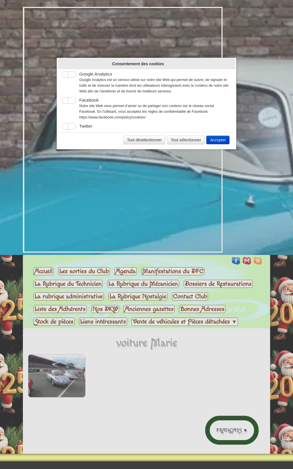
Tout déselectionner (144, 140)
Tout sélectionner (186, 140)
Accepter (218, 140)
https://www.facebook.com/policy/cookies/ (112, 117)
